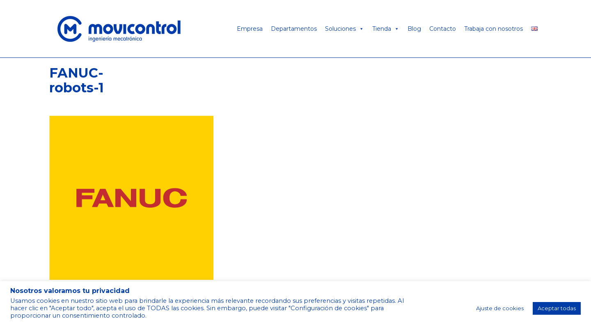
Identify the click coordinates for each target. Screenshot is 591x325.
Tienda (385, 28)
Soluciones (344, 28)
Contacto (442, 28)
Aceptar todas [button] (557, 308)
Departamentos (294, 28)
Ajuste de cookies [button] (500, 308)
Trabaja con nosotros (493, 28)
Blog (414, 28)
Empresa (250, 28)
